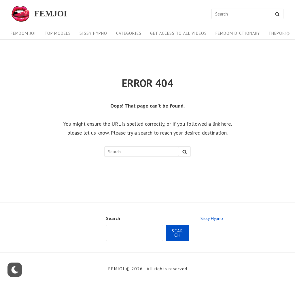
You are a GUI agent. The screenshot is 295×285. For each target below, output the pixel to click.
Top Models (58, 33)
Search (113, 218)
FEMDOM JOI (23, 33)
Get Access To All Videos (178, 33)
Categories (128, 33)
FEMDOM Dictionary (237, 33)
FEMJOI (50, 13)
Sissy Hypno (93, 33)
